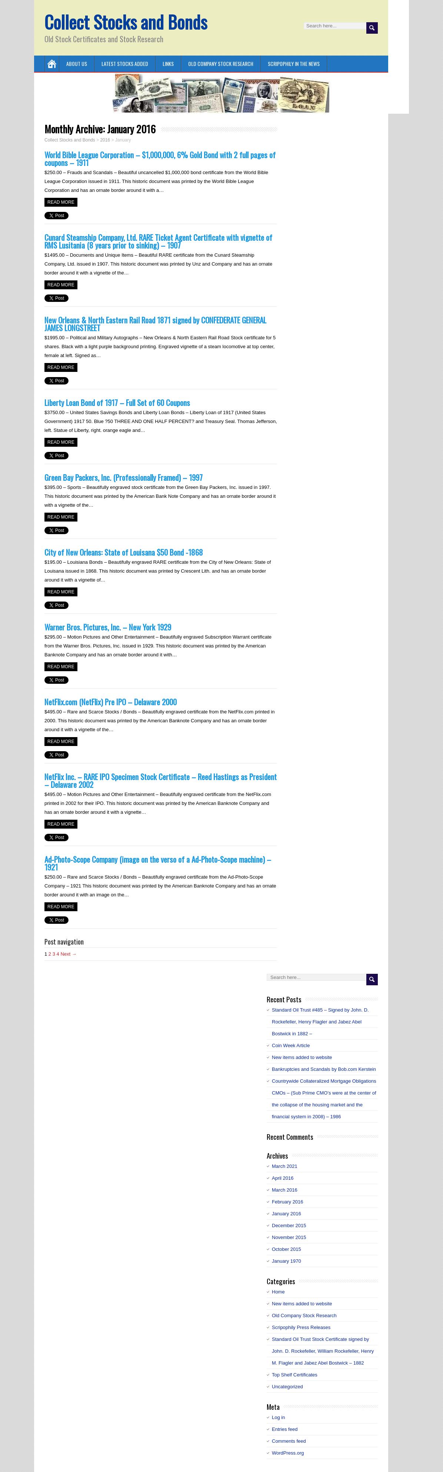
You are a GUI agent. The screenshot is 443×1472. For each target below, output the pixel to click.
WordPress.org (288, 1453)
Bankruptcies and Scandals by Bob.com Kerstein (324, 1069)
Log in (278, 1417)
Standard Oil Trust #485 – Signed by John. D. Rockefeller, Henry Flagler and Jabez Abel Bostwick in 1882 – (320, 1021)
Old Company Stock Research (220, 63)
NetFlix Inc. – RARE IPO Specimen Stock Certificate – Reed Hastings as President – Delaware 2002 (160, 780)
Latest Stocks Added (124, 63)
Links (168, 63)
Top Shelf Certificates (294, 1375)
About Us (76, 63)
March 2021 (284, 1166)
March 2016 (284, 1190)
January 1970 (286, 1261)
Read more (60, 202)
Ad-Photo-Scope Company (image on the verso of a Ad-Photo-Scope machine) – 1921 (157, 863)
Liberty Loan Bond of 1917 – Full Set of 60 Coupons (117, 402)
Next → (68, 954)
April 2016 (283, 1178)
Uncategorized (287, 1386)
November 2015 (289, 1237)
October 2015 (286, 1249)
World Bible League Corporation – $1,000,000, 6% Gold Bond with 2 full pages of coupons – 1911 (160, 158)
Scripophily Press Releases (301, 1327)
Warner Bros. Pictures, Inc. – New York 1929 (107, 627)
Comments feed (289, 1441)
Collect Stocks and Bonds (125, 22)
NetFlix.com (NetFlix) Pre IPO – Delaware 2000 (110, 701)
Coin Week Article (291, 1045)
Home (278, 1292)
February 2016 (287, 1202)
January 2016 (286, 1213)
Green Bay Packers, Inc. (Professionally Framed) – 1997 (123, 477)
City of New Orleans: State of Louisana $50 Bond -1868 (123, 552)
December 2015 (289, 1225)
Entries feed (284, 1429)
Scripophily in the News (294, 63)
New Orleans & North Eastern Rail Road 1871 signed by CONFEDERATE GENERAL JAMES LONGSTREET (155, 323)
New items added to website (302, 1057)
